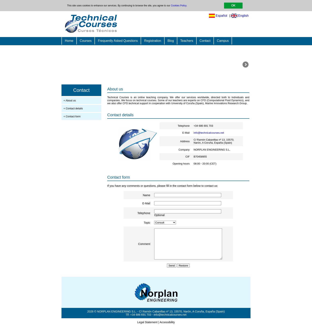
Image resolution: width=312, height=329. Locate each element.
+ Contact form (72, 116)
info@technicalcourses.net (209, 132)
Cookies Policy (178, 5)
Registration (152, 40)
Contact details (120, 115)
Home (69, 40)
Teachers (186, 40)
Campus (223, 40)
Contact (205, 40)
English (243, 15)
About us (115, 89)
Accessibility (167, 325)
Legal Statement (147, 325)
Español (221, 15)
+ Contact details (73, 108)
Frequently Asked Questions (118, 40)
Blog (171, 40)
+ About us (69, 100)
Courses (86, 40)
